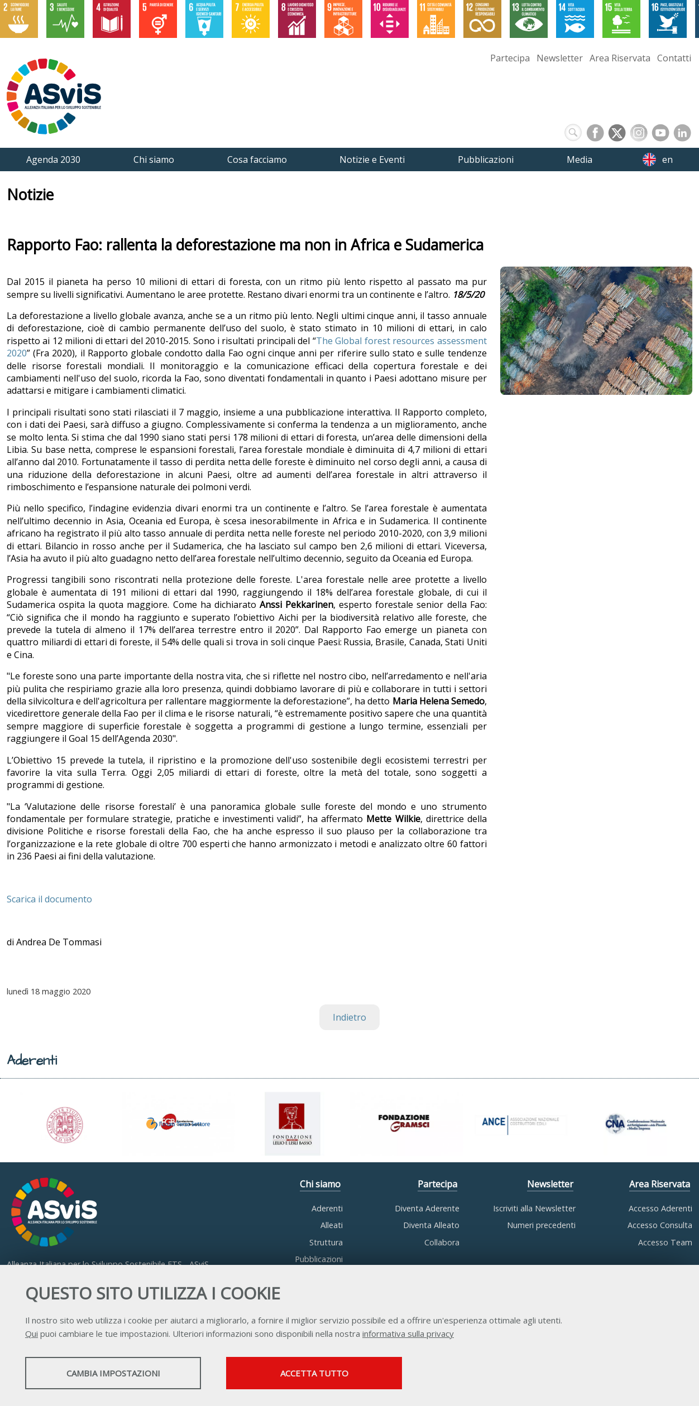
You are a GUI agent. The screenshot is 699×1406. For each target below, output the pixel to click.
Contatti (674, 58)
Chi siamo (320, 1184)
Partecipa (510, 58)
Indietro (349, 1017)
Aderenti (327, 1208)
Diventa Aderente (427, 1208)
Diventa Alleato (431, 1225)
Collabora (441, 1242)
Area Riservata (620, 58)
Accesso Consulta (660, 1225)
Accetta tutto (314, 1373)
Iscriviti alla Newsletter (534, 1208)
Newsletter (560, 58)
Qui (31, 1333)
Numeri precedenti (541, 1225)
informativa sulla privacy (408, 1333)
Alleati (331, 1225)
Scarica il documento (49, 899)
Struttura (326, 1242)
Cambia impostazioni (113, 1373)
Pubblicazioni (319, 1259)
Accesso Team (665, 1242)
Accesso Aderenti (660, 1208)
